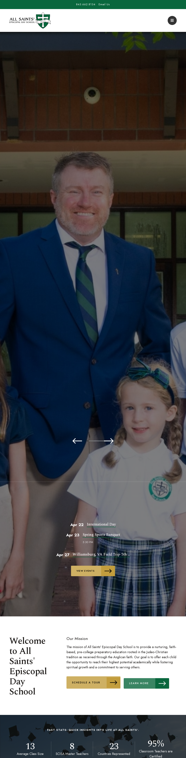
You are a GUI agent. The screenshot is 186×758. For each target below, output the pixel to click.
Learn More (153, 681)
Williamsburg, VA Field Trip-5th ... (101, 554)
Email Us (104, 4)
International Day (101, 524)
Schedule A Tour (97, 681)
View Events (96, 571)
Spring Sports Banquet (101, 535)
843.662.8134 (85, 4)
